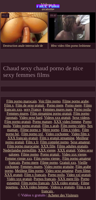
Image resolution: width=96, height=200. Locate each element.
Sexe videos (80, 118)
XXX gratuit (66, 150)
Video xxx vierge (74, 154)
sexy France (32, 109)
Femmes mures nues (57, 109)
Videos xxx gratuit (57, 118)
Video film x (80, 134)
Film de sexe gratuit (30, 105)
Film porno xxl (32, 134)
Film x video (70, 130)
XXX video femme (67, 122)
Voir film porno (49, 101)
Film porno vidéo (73, 126)
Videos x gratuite (48, 6)
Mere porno (50, 130)
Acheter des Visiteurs (63, 195)
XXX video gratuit (65, 183)
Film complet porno (54, 142)
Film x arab (50, 126)
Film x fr (32, 142)
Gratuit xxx (68, 162)
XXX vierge (47, 150)
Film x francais (35, 175)
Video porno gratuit (27, 126)
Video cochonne (57, 134)
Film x (9, 105)
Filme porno (30, 154)
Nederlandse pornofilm (19, 150)
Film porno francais (35, 183)
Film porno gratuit (17, 122)
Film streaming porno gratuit (50, 113)
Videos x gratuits (62, 187)
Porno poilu (82, 109)
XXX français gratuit (22, 138)
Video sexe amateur (59, 171)
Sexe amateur (80, 142)
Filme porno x (30, 130)
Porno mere (55, 105)
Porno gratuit (50, 154)
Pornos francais (45, 179)
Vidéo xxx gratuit (19, 179)
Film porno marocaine (23, 146)
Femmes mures (17, 113)
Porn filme (82, 171)
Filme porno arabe (75, 101)
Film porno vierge (47, 158)
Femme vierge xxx (18, 158)
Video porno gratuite (59, 167)
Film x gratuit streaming (57, 138)
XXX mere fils (68, 179)
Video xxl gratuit (78, 175)
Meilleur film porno (29, 171)
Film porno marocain (21, 101)
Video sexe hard (30, 118)
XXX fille (48, 146)
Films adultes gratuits (72, 146)
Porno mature (42, 122)
